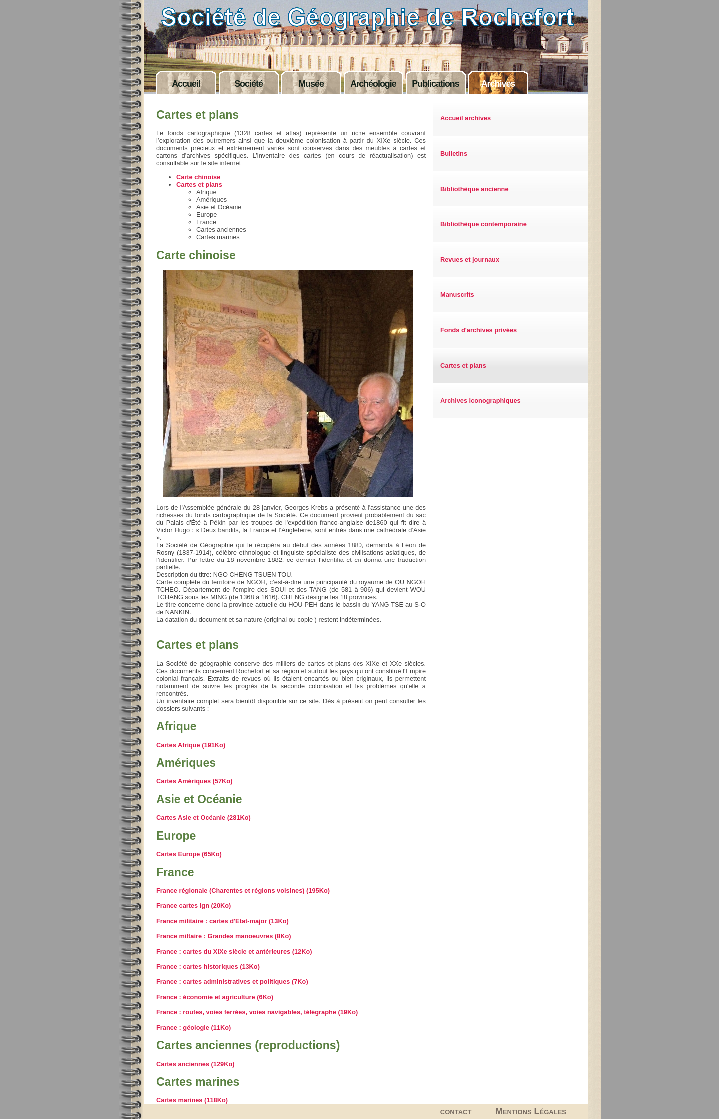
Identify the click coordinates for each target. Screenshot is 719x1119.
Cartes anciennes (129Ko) (195, 1064)
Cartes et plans (463, 365)
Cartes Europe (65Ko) (189, 854)
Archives (498, 84)
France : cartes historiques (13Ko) (208, 966)
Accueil (186, 84)
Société (248, 84)
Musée (311, 84)
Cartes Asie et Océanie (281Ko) (203, 817)
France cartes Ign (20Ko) (193, 905)
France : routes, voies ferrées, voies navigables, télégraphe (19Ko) (257, 1012)
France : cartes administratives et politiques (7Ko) (232, 981)
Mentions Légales (530, 1111)
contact (456, 1111)
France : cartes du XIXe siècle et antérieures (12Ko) (234, 951)
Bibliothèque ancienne (474, 189)
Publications (435, 84)
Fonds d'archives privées (478, 330)
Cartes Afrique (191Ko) (190, 745)
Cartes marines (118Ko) (192, 1100)
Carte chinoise (198, 177)
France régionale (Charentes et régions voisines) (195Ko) (243, 890)
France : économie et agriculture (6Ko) (214, 997)
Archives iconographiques (480, 400)
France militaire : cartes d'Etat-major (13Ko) (222, 921)
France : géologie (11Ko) (193, 1027)
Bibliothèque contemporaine (483, 224)
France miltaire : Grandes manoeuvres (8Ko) (223, 936)
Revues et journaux (469, 259)
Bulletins (453, 153)
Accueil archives (465, 118)
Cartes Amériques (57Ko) (194, 781)
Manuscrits (457, 294)
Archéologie (373, 84)
